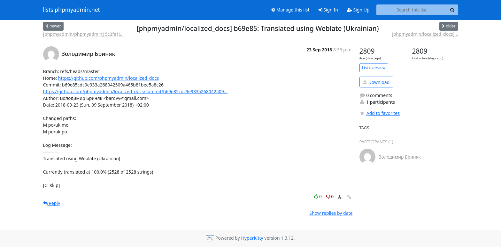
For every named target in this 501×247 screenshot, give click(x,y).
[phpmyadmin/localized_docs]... (425, 34)
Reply (51, 203)
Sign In (328, 10)
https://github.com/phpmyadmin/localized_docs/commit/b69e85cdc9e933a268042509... (135, 91)
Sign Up (358, 10)
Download (376, 82)
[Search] (452, 9)
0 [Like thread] (318, 196)
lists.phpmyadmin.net (71, 10)
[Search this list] (411, 9)
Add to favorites (379, 113)
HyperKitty (252, 238)
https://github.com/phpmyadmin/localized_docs (108, 78)
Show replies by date (330, 213)
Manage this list (290, 10)
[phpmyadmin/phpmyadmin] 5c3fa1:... (83, 34)
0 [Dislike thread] (330, 196)
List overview (374, 68)
